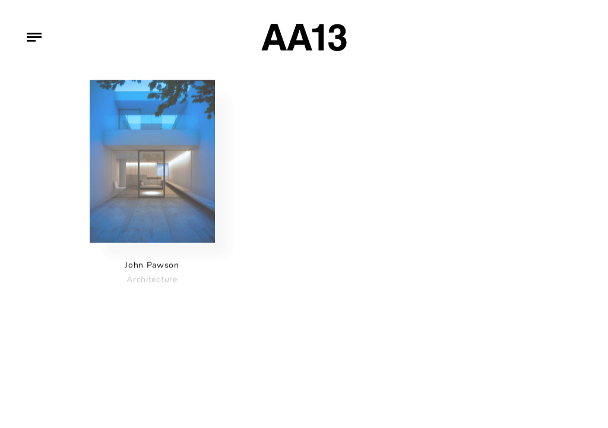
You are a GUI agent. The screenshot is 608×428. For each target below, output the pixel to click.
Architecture (151, 281)
